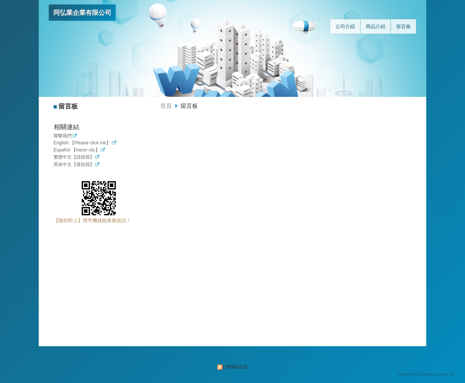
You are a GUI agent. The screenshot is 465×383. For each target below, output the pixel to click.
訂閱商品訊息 (235, 366)
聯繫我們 (63, 135)
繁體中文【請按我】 (74, 157)
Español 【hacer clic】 (77, 150)
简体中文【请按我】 (74, 164)
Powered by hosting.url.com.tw (426, 374)
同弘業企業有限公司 (82, 12)
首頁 (166, 106)
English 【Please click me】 (82, 142)
